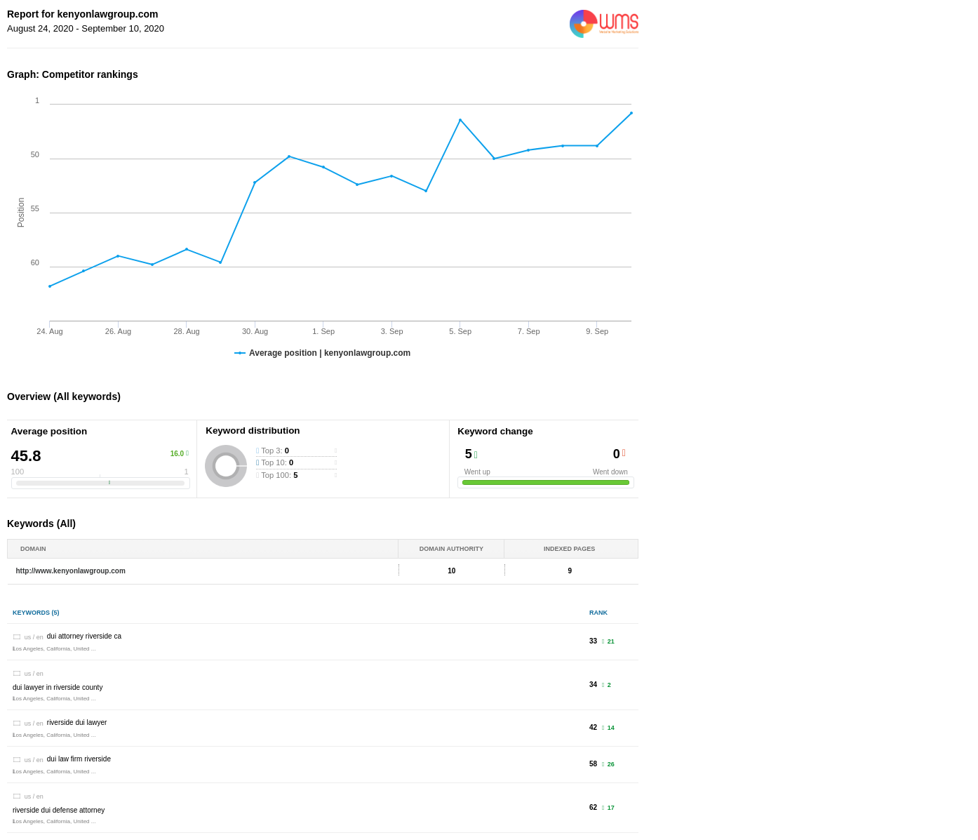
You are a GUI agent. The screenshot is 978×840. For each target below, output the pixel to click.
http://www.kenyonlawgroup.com (71, 571)
